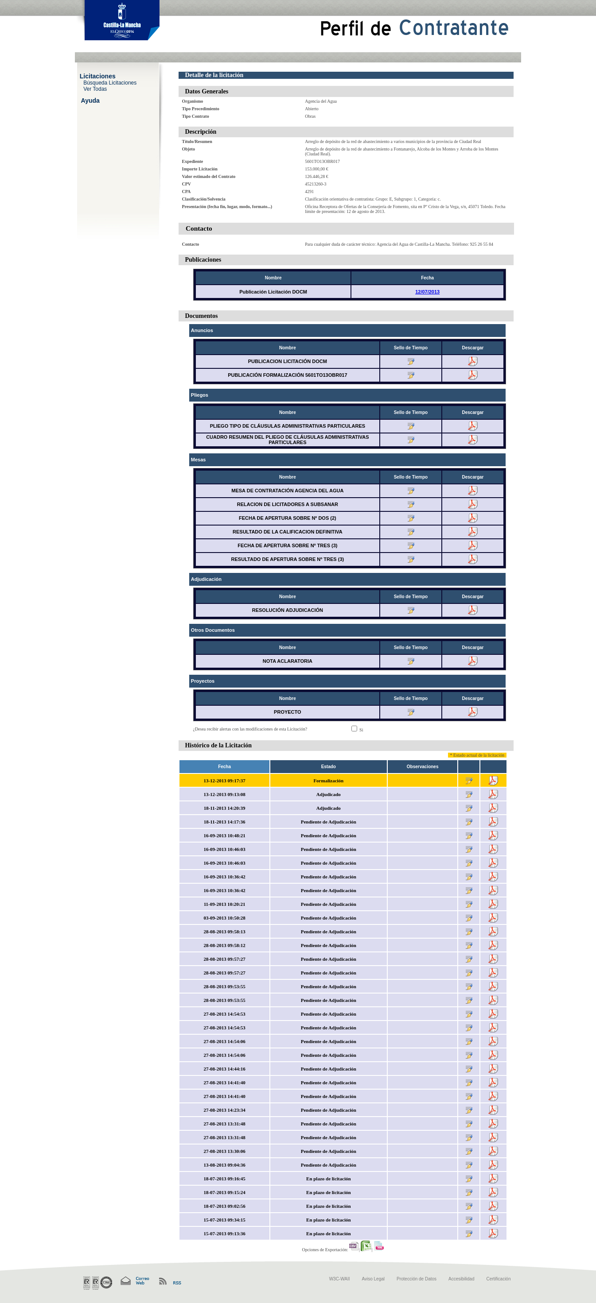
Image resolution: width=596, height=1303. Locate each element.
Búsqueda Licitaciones (109, 82)
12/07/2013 (427, 291)
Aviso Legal (373, 1278)
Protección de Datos (416, 1278)
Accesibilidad (461, 1278)
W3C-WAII (339, 1278)
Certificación (498, 1278)
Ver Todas (95, 88)
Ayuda (90, 100)
